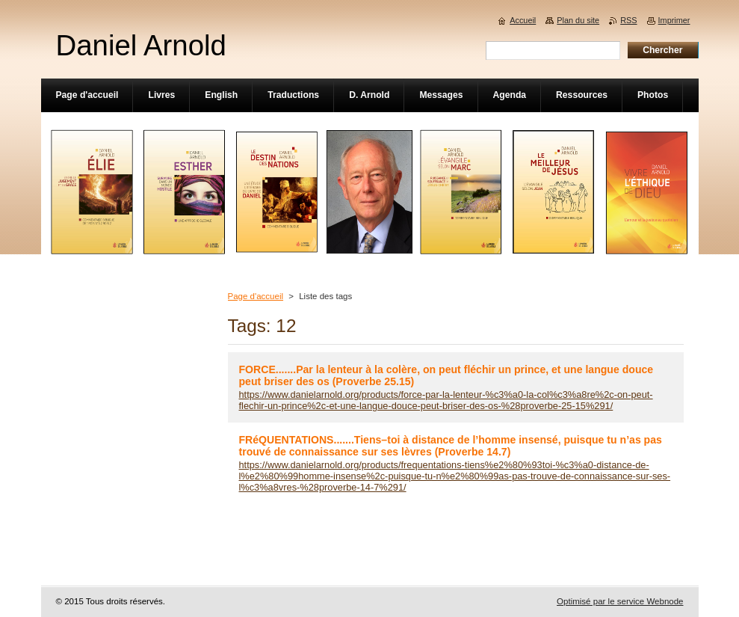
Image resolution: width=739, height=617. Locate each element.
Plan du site (578, 20)
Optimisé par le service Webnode (620, 601)
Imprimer (674, 20)
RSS (628, 20)
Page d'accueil (256, 296)
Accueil (523, 20)
